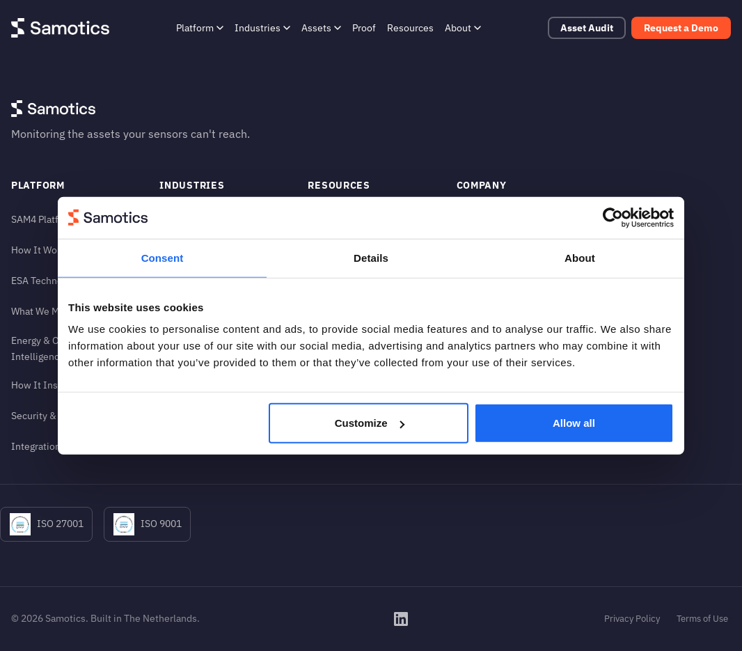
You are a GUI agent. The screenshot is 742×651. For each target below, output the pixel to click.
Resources (410, 27)
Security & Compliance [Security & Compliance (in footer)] (61, 415)
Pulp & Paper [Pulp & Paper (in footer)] (187, 341)
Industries (262, 27)
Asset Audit (586, 28)
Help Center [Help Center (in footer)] (334, 280)
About (463, 27)
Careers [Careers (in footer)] (474, 310)
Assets (321, 27)
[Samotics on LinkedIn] (401, 619)
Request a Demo (681, 28)
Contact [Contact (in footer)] (474, 280)
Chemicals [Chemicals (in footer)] (182, 249)
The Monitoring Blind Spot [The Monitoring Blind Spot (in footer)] (513, 249)
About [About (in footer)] (470, 219)
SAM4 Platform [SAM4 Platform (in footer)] (43, 219)
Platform (199, 27)
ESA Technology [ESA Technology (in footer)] (46, 280)
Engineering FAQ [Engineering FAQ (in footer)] (344, 341)
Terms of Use (702, 619)
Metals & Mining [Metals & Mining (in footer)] (194, 280)
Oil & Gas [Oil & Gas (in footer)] (179, 310)
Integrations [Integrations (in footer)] (38, 446)
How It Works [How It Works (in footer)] (40, 249)
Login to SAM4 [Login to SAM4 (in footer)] (488, 341)
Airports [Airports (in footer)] (177, 219)
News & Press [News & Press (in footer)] (338, 310)
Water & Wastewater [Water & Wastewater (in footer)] (203, 372)
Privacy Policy (632, 619)
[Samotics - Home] (60, 28)
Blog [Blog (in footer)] (317, 249)
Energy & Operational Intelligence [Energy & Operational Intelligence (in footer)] (57, 348)
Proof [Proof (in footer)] (319, 219)
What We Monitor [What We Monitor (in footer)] (48, 310)
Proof (364, 27)
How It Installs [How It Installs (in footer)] (44, 384)
